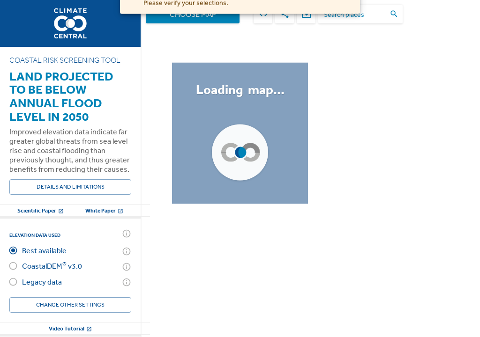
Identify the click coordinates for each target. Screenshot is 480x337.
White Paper (104, 210)
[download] (306, 14)
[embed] (263, 14)
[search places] (355, 14)
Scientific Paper (40, 210)
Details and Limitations (70, 187)
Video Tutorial (70, 328)
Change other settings (70, 305)
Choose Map (192, 14)
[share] (284, 14)
